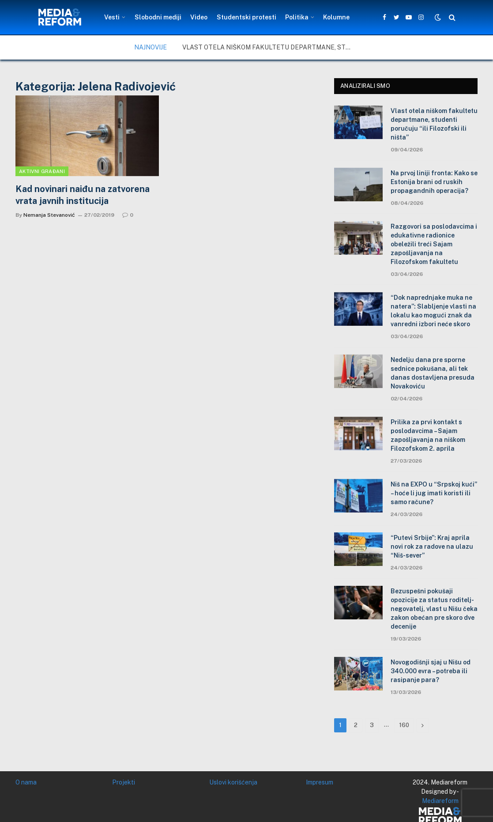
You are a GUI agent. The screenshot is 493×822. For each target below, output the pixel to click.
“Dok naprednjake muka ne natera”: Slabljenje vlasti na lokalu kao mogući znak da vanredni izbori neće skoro (433, 311)
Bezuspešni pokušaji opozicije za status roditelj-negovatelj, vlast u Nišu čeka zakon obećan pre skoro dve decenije (434, 609)
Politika (297, 17)
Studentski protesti (246, 17)
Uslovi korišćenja (233, 782)
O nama (26, 782)
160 (404, 725)
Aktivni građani (42, 171)
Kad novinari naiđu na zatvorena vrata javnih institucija (82, 195)
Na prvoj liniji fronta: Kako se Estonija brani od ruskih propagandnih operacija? (434, 182)
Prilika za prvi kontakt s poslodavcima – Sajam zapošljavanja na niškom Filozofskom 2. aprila (428, 435)
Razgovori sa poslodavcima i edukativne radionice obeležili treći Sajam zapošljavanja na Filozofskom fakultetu (434, 244)
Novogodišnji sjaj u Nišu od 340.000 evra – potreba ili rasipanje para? (430, 671)
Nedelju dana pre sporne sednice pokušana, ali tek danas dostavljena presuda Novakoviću (432, 373)
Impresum (319, 782)
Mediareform (440, 800)
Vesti (112, 17)
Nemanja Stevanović (49, 215)
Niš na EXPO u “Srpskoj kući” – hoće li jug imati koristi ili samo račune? (434, 493)
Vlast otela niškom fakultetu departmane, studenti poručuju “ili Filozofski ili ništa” (270, 47)
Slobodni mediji (158, 17)
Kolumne (336, 17)
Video (198, 17)
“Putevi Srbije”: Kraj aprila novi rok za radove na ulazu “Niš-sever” (432, 546)
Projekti (123, 782)
